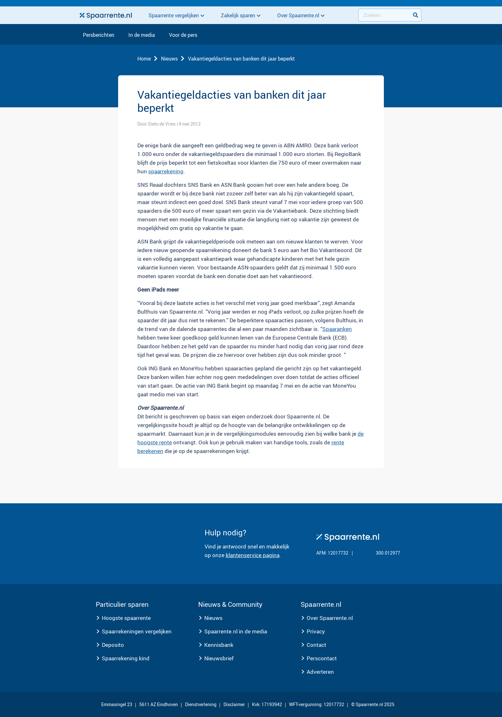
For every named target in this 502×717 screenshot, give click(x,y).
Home (144, 58)
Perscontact (322, 658)
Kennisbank (218, 644)
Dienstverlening (200, 704)
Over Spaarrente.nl (330, 618)
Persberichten (98, 35)
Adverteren (320, 671)
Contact (316, 644)
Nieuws (169, 58)
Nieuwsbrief (219, 658)
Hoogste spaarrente (126, 618)
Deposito (113, 644)
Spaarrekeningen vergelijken (137, 631)
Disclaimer (234, 704)
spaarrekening (165, 171)
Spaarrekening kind (126, 658)
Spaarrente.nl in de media (235, 631)
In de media (141, 35)
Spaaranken (337, 329)
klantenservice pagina (252, 555)
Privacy (316, 631)
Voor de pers (183, 35)
